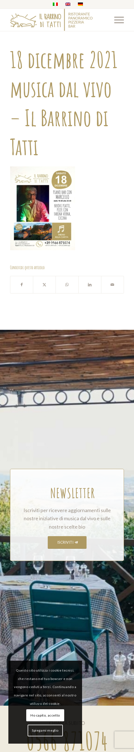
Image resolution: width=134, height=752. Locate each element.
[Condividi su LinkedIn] (90, 284)
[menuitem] (116, 20)
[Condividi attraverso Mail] (112, 284)
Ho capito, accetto (45, 715)
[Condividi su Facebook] (21, 284)
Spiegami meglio (45, 730)
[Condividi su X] (44, 284)
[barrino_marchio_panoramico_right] (55, 20)
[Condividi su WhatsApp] (67, 284)
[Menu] (116, 20)
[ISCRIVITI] (67, 542)
